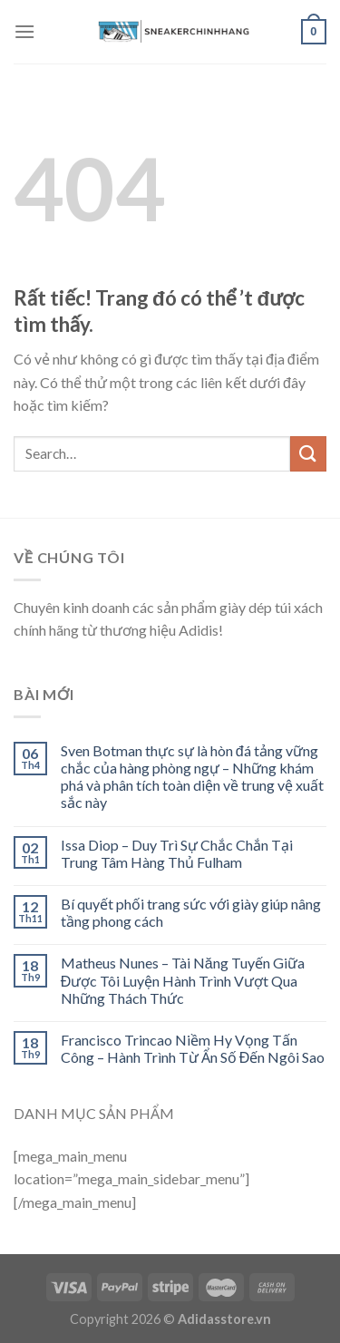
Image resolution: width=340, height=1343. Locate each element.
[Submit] (308, 454)
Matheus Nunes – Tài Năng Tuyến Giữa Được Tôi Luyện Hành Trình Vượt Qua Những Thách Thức (183, 980)
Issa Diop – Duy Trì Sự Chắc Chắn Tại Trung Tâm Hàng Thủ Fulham (177, 853)
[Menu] (24, 31)
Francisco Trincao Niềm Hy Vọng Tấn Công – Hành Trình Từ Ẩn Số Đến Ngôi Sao (193, 1048)
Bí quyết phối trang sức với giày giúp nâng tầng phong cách (191, 912)
